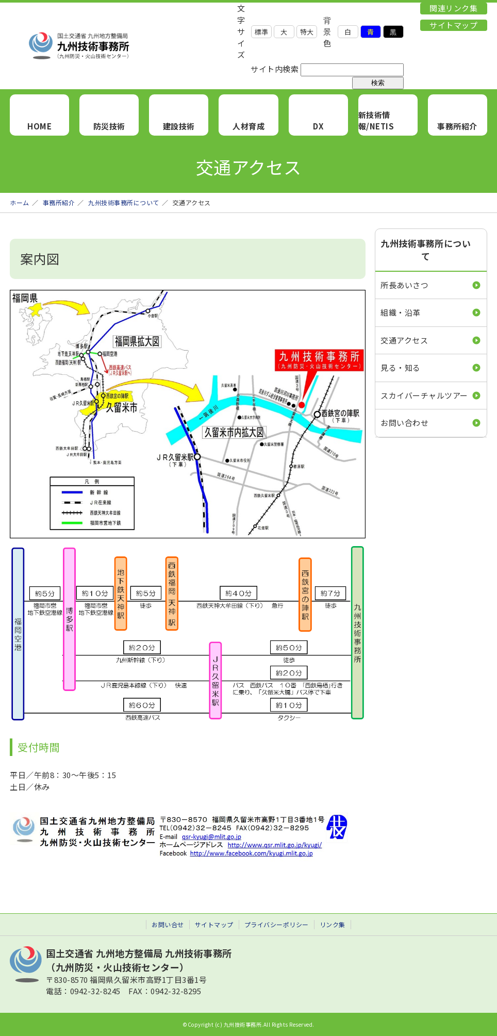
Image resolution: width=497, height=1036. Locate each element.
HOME (39, 126)
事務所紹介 (457, 126)
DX (318, 126)
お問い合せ (168, 924)
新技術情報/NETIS (376, 120)
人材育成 (248, 126)
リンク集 (332, 924)
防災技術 (109, 126)
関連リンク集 (453, 8)
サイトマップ (453, 25)
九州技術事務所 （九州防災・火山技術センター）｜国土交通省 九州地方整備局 (123, 45)
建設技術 (179, 126)
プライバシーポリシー (276, 924)
